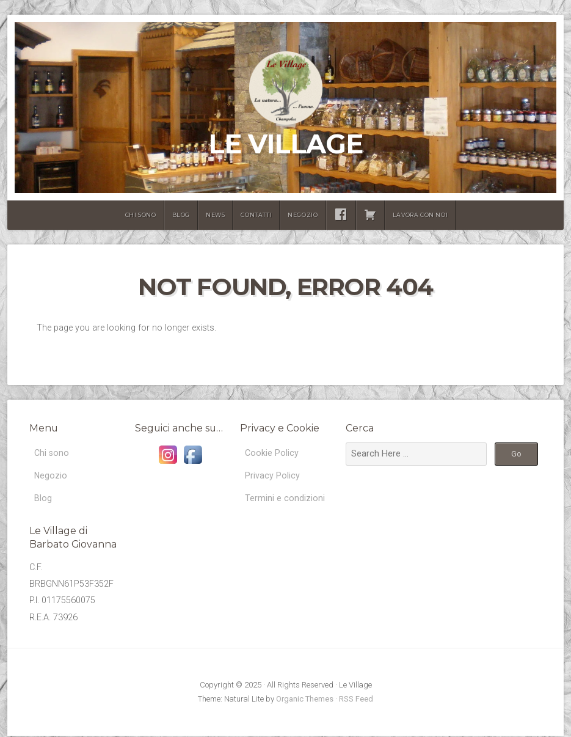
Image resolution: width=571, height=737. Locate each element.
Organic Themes (304, 700)
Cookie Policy (272, 453)
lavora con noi (420, 214)
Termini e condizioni (285, 499)
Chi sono (140, 214)
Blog (181, 214)
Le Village (285, 144)
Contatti (256, 214)
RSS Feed (356, 700)
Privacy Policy (272, 476)
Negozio (303, 214)
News (215, 214)
